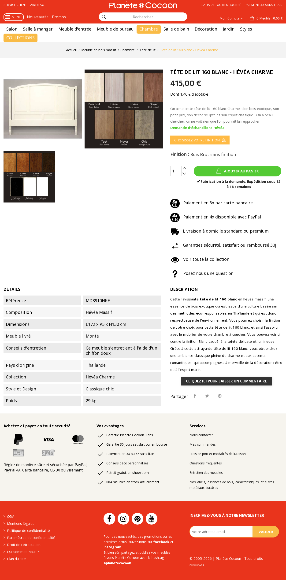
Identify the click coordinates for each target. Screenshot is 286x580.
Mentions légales (20, 523)
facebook (161, 542)
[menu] (200, 140)
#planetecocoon (117, 563)
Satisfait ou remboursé (221, 5)
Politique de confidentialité (28, 530)
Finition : (203, 154)
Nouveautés (37, 16)
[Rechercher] (104, 17)
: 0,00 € (269, 18)
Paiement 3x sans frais (263, 5)
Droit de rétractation (24, 544)
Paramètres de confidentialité (31, 537)
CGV (10, 516)
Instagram (112, 547)
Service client (15, 5)
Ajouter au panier (241, 171)
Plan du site (16, 558)
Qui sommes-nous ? (23, 551)
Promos (59, 16)
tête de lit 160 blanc (218, 299)
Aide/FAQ (37, 5)
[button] (266, 18)
